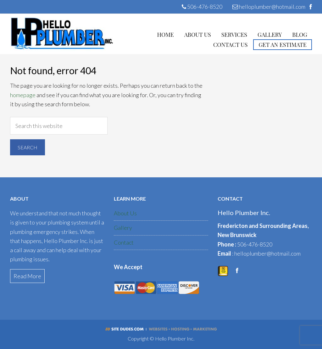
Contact (124, 242)
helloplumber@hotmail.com (268, 6)
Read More (27, 276)
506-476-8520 (202, 6)
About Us (125, 213)
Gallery (123, 227)
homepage (23, 94)
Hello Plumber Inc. (62, 34)
